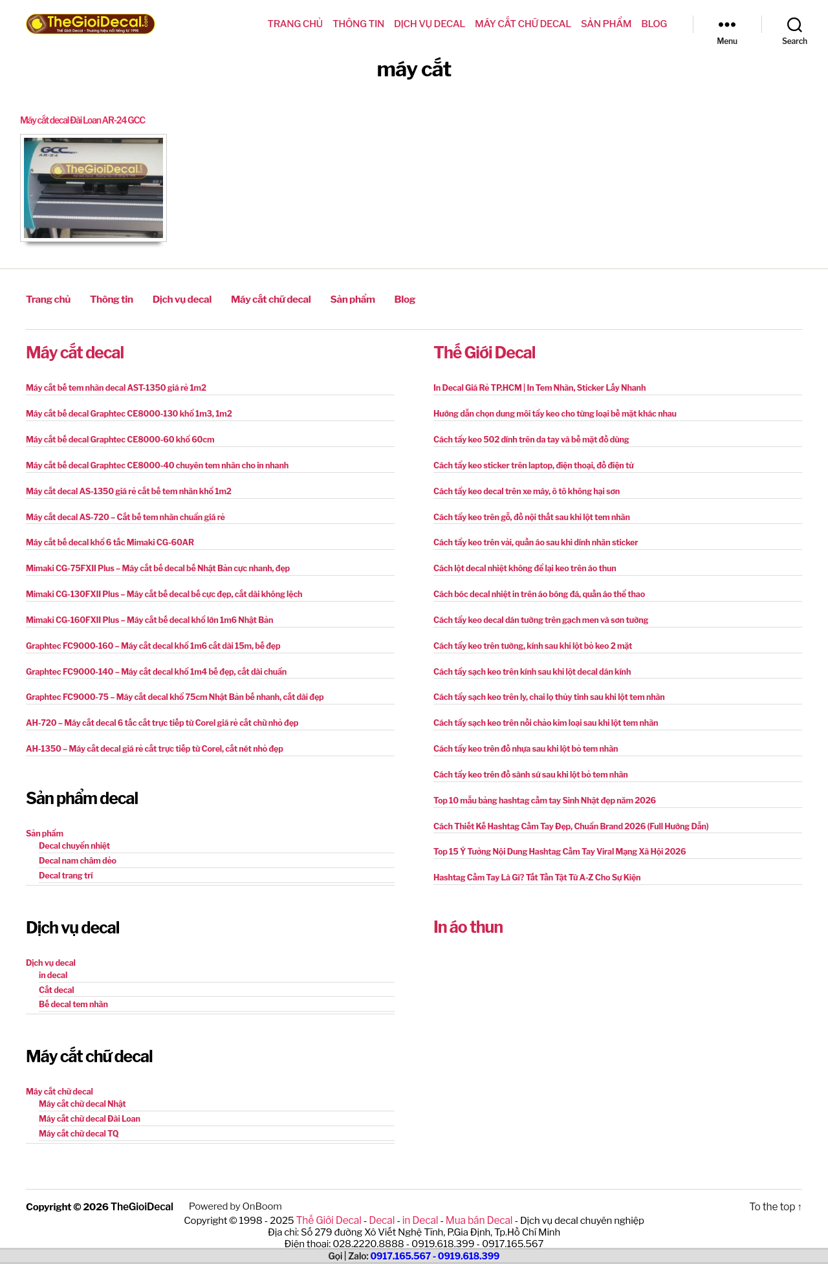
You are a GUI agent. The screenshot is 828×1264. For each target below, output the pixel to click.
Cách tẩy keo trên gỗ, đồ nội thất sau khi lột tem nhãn (527, 511)
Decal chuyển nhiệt (73, 834)
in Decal (419, 1202)
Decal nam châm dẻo (76, 848)
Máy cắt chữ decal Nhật (80, 1088)
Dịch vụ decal (429, 24)
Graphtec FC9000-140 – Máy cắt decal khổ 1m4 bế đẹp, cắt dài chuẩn (150, 663)
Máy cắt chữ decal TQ (77, 1117)
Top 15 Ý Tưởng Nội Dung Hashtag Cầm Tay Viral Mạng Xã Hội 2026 (554, 839)
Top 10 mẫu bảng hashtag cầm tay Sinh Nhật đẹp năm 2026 (539, 789)
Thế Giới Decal (484, 350)
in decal (52, 961)
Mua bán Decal (476, 1202)
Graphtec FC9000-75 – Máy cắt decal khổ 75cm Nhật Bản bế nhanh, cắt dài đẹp (168, 688)
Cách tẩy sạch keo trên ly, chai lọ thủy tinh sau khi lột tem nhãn (544, 688)
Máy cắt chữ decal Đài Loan (87, 1102)
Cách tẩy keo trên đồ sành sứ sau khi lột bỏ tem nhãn (526, 763)
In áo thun (468, 913)
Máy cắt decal (75, 350)
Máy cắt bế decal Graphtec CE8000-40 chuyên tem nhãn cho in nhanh (151, 461)
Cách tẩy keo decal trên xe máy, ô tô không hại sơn (522, 486)
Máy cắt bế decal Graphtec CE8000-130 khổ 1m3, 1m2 (124, 410)
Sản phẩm (606, 24)
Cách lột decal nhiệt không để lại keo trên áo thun (520, 562)
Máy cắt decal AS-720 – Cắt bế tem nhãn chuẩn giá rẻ (121, 511)
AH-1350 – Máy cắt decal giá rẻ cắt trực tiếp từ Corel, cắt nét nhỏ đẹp (149, 738)
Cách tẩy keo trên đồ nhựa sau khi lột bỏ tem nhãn (521, 738)
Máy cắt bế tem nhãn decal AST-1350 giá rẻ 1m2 (112, 385)
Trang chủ (295, 24)
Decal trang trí (65, 862)
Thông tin (358, 24)
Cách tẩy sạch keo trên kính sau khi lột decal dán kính (527, 663)
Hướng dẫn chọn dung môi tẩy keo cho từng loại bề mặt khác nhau (549, 410)
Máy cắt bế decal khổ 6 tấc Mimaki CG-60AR (106, 536)
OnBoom (260, 1189)
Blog (654, 24)
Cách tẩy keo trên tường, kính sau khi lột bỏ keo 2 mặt (528, 637)
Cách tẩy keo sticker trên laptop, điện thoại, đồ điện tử (528, 461)
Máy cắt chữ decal (523, 24)
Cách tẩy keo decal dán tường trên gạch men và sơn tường (535, 612)
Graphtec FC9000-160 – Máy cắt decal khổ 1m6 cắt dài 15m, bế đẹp (147, 637)
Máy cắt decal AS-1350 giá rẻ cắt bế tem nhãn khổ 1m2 (124, 486)
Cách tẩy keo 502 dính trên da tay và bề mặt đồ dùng (526, 436)
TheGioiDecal (141, 1189)
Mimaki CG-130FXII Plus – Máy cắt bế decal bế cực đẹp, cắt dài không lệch (158, 587)
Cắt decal (55, 976)
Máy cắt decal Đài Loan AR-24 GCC (88, 120)
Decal (382, 1202)
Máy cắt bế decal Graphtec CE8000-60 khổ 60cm (116, 436)
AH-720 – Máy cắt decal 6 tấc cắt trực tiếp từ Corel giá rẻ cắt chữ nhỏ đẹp (156, 713)
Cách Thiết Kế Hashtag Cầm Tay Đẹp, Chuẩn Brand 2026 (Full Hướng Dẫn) (565, 814)
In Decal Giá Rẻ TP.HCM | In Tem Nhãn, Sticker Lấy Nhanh (534, 385)
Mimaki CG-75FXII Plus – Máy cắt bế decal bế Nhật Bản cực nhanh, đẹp (152, 562)
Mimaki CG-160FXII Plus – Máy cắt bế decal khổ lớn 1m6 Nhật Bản (144, 612)
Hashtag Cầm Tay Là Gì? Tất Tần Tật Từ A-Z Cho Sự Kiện (532, 864)
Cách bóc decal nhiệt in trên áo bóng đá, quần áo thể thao (534, 587)
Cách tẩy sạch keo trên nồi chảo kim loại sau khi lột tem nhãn (540, 713)
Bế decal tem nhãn (72, 990)
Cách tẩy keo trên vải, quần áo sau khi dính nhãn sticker (531, 536)
